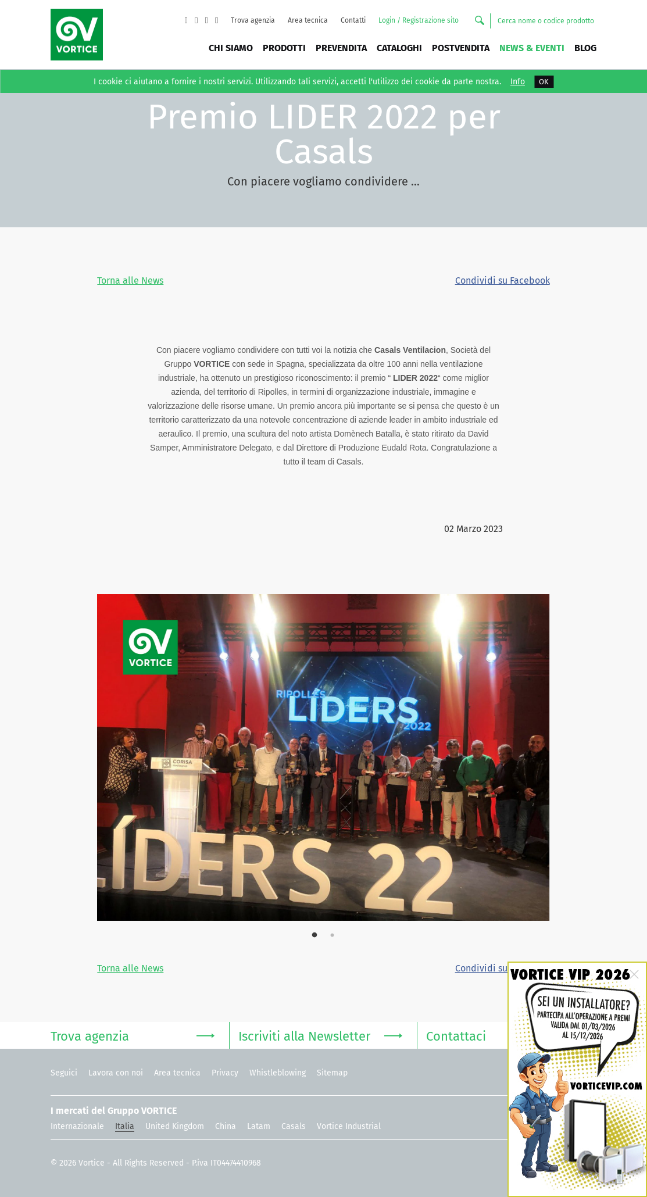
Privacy (225, 1073)
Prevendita (341, 47)
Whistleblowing (277, 1073)
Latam (258, 1126)
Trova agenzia (253, 20)
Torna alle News (130, 280)
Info (517, 82)
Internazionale (77, 1126)
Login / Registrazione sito (418, 20)
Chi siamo (231, 47)
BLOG (585, 47)
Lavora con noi (115, 1073)
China (225, 1126)
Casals (293, 1126)
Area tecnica (308, 20)
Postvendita (460, 47)
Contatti (353, 20)
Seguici (64, 1073)
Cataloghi (399, 47)
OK (544, 81)
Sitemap (332, 1073)
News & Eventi (531, 47)
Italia (124, 1126)
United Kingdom (174, 1126)
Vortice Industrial (349, 1126)
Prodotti (284, 47)
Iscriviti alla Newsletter (320, 1035)
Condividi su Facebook (502, 280)
